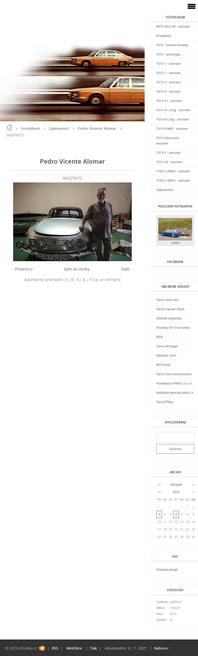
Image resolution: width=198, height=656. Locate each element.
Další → (127, 269)
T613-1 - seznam (168, 63)
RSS (55, 648)
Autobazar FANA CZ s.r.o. (174, 383)
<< (159, 484)
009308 (175, 243)
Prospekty (163, 36)
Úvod (9, 127)
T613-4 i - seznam (169, 101)
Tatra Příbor (165, 402)
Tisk (93, 648)
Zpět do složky (77, 269)
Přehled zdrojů (167, 569)
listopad (176, 484)
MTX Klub (163, 365)
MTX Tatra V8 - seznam (173, 26)
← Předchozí (21, 269)
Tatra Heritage (167, 346)
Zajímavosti (59, 128)
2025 (176, 492)
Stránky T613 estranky (173, 327)
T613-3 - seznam (168, 82)
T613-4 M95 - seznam (172, 128)
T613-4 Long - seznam (172, 119)
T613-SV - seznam (169, 162)
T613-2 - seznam (168, 73)
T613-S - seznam (168, 152)
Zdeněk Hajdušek (169, 318)
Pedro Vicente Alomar (97, 128)
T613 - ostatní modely (172, 45)
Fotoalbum (30, 128)
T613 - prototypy (168, 54)
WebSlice (74, 648)
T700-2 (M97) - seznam (173, 180)
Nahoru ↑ (162, 648)
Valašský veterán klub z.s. (175, 392)
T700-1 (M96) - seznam (173, 171)
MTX (159, 337)
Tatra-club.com (167, 300)
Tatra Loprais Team (170, 309)
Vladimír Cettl (166, 355)
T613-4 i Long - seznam (173, 110)
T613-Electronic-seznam (168, 141)
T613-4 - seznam (168, 91)
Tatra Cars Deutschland (173, 374)
